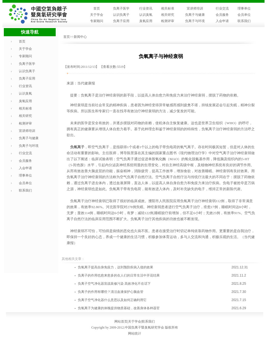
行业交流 (222, 8)
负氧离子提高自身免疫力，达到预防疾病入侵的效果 (115, 267)
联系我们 (244, 21)
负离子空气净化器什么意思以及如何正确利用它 (112, 300)
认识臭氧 (145, 15)
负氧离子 (77, 147)
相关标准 (167, 8)
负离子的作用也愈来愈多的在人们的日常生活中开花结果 (119, 275)
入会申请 (222, 21)
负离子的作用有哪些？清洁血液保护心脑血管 (110, 292)
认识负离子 (121, 15)
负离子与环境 (195, 21)
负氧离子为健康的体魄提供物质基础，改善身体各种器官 (119, 308)
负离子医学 (121, 8)
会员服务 (222, 15)
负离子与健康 (195, 15)
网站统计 (134, 333)
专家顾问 (96, 21)
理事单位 (244, 8)
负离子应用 (121, 21)
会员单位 (244, 15)
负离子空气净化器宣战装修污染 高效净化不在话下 (114, 284)
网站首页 (120, 321)
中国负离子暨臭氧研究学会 (144, 327)
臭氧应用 (145, 21)
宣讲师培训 (195, 8)
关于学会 (96, 15)
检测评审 (167, 21)
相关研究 (167, 15)
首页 (96, 8)
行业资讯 (145, 8)
